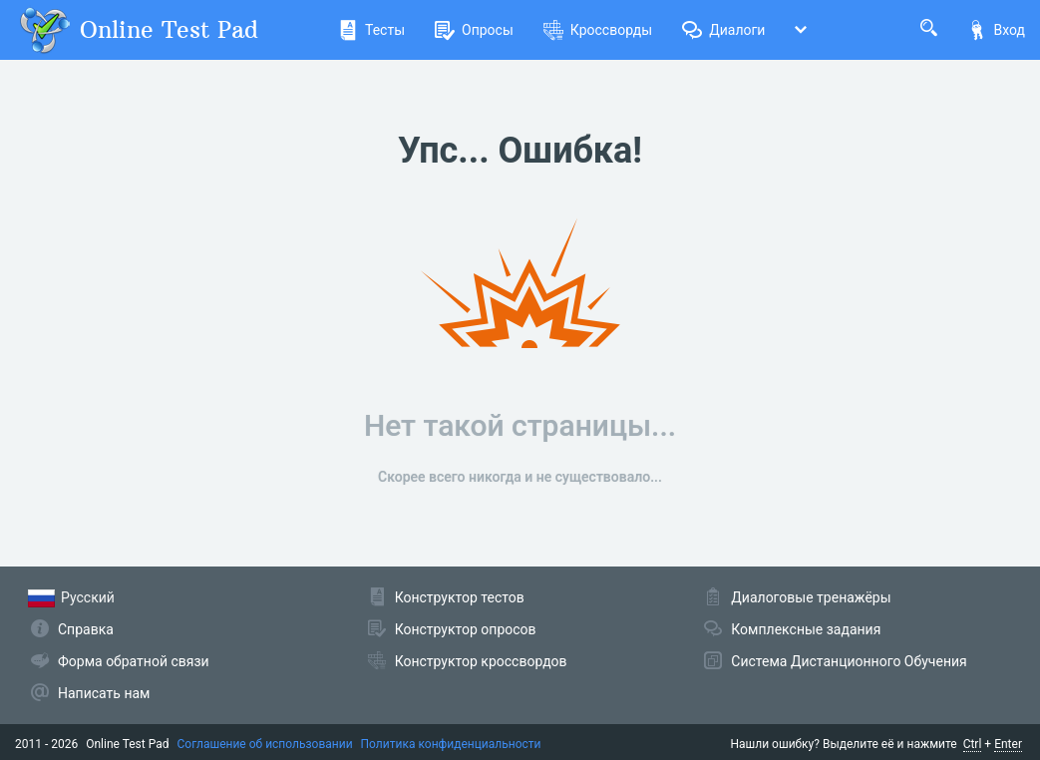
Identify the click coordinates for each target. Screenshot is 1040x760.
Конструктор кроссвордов (481, 661)
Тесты (371, 30)
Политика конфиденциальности (451, 744)
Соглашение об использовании (265, 744)
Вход (996, 30)
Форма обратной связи (133, 661)
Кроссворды (597, 30)
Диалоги (723, 30)
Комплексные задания (805, 629)
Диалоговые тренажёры (810, 597)
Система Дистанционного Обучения (848, 661)
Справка (86, 629)
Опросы (474, 30)
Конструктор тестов (459, 597)
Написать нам (104, 693)
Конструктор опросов (465, 629)
